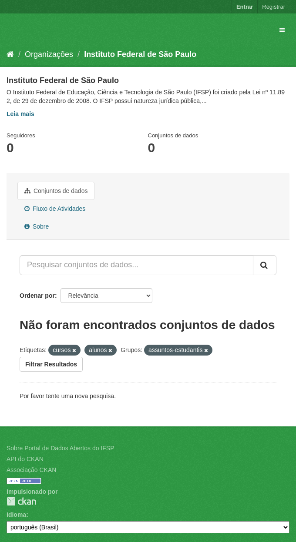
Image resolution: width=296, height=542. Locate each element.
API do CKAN (25, 459)
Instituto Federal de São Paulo (140, 54)
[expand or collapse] (282, 30)
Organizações (49, 54)
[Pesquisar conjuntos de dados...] (136, 265)
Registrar (273, 6)
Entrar (244, 6)
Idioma (16, 514)
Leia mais (20, 113)
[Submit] (264, 265)
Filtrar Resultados (51, 364)
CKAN (21, 501)
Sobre (36, 226)
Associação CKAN (31, 469)
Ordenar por (37, 295)
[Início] (10, 54)
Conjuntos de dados (55, 190)
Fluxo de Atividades (54, 208)
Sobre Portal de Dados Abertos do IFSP (60, 448)
